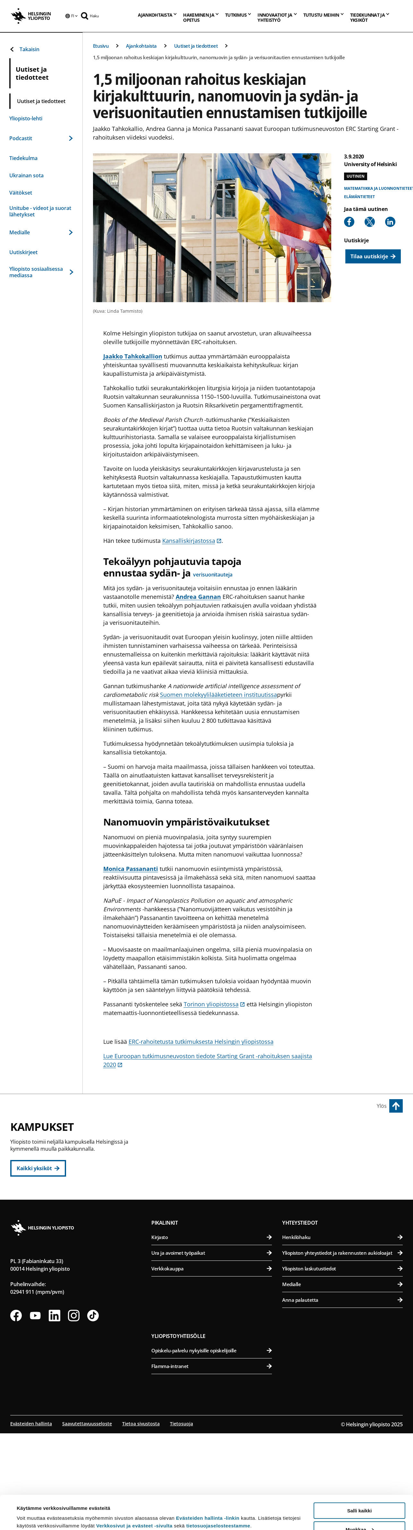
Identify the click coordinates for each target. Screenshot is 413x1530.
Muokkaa (360, 1495)
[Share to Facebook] (349, 222)
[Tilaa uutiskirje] (373, 256)
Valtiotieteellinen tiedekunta (215, 1208)
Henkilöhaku (342, 1335)
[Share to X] (370, 222)
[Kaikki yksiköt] (38, 1168)
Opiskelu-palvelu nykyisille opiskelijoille (211, 1448)
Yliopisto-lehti (25, 118)
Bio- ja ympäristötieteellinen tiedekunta (343, 1145)
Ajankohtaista (141, 46)
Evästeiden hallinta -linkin (208, 1484)
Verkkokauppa (211, 1366)
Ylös (382, 1105)
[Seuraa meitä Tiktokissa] (93, 1413)
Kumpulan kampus (181, 1251)
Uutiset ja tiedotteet (196, 46)
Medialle (41, 232)
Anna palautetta (342, 1397)
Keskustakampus (178, 1130)
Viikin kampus (302, 1130)
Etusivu (101, 46)
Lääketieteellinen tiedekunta (343, 1235)
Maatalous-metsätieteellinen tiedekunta (343, 1192)
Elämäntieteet (359, 196)
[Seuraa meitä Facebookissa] (16, 1413)
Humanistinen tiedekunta (215, 1145)
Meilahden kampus (309, 1220)
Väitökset (20, 192)
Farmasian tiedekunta (343, 1176)
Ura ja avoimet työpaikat (211, 1350)
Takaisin (24, 49)
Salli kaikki (359, 1476)
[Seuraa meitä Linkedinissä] (54, 1413)
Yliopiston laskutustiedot (342, 1366)
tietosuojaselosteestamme (218, 1491)
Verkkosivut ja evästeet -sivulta (134, 1491)
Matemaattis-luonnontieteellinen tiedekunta (215, 1266)
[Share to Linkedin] (390, 222)
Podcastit (41, 138)
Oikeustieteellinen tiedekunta (215, 1176)
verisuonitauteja (212, 574)
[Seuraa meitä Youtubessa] (35, 1413)
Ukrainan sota (26, 175)
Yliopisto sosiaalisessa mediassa (41, 272)
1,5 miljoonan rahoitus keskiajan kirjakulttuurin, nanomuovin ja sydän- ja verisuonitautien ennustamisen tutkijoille (219, 57)
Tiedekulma (23, 158)
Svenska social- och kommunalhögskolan (215, 1223)
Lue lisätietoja (33, 1509)
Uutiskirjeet (23, 252)
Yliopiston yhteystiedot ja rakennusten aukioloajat (342, 1350)
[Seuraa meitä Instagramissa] (74, 1413)
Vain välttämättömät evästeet (359, 1514)
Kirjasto (211, 1335)
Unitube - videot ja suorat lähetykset (40, 211)
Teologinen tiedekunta (215, 1192)
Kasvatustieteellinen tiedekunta (215, 1161)
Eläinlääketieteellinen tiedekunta (343, 1161)
